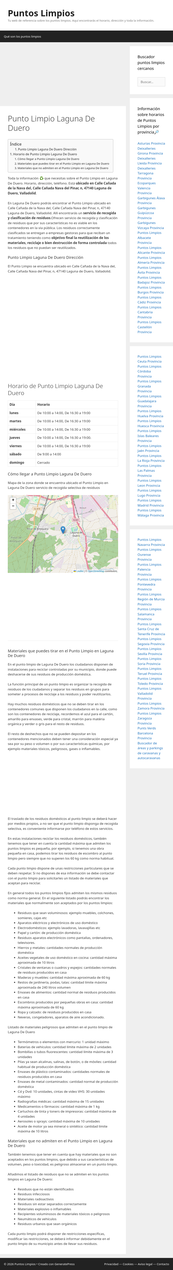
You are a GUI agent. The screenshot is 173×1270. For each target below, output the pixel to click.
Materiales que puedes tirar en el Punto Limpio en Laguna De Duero (63, 163)
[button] (63, 530)
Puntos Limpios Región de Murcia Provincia (151, 599)
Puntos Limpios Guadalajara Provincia (150, 401)
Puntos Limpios (41, 13)
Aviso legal (145, 1264)
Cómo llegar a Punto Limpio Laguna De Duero (48, 159)
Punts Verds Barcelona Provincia (147, 733)
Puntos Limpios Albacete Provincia (150, 237)
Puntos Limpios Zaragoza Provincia (150, 718)
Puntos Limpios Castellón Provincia (150, 327)
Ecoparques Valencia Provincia (147, 188)
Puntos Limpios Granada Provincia (150, 386)
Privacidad (111, 1264)
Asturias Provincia (151, 143)
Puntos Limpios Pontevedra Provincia (150, 584)
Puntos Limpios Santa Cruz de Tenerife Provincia (151, 629)
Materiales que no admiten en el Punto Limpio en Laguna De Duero (63, 168)
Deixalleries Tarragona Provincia (146, 173)
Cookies (128, 1264)
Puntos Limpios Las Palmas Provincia (150, 470)
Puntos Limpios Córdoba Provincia (150, 371)
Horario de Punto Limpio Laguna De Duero (45, 154)
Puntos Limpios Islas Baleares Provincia (150, 436)
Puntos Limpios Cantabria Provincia (150, 312)
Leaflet (78, 571)
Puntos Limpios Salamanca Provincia (150, 614)
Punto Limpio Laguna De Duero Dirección (47, 149)
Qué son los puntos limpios (22, 36)
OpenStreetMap (96, 571)
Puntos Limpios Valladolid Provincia (150, 693)
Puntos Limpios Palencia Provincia (150, 569)
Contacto (163, 1264)
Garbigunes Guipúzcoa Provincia (147, 213)
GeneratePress (64, 1264)
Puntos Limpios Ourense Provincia (150, 554)
